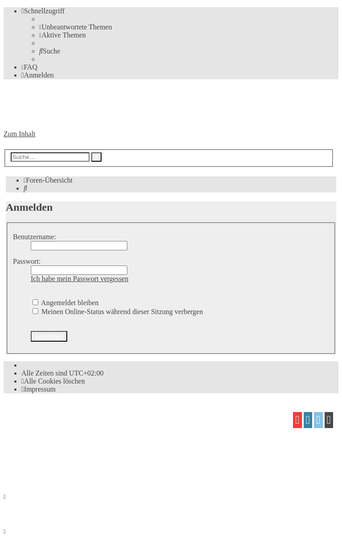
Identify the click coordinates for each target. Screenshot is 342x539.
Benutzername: (34, 237)
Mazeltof (78, 451)
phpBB (54, 417)
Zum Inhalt (20, 134)
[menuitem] (75, 27)
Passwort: (27, 261)
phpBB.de (106, 433)
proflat (34, 451)
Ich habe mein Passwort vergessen (79, 278)
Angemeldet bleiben (65, 302)
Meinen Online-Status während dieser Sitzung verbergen (118, 311)
